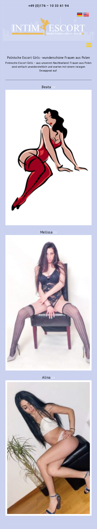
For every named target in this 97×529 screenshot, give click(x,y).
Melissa (48, 232)
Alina (48, 377)
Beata (48, 87)
